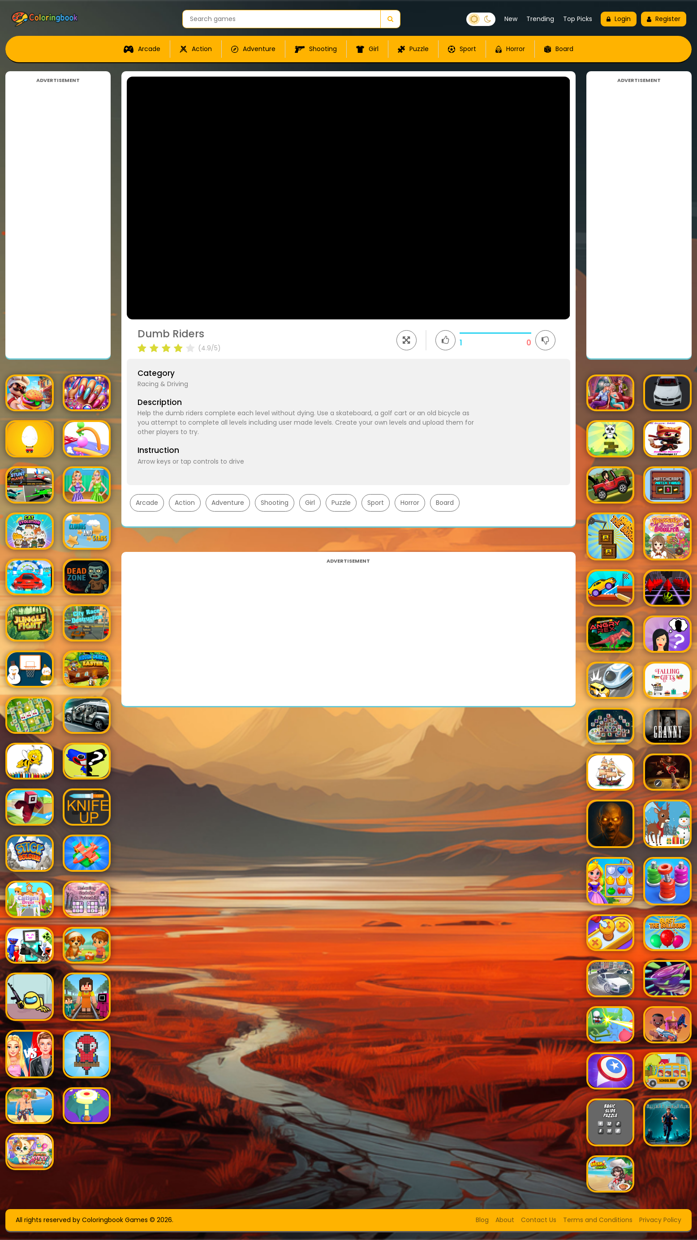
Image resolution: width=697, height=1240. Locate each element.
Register (663, 18)
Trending (540, 18)
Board (558, 48)
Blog (482, 1219)
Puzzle (413, 48)
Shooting (316, 48)
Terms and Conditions (597, 1219)
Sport (462, 48)
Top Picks (577, 18)
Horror (510, 48)
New (510, 18)
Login (619, 18)
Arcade (142, 48)
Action (196, 48)
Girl (367, 48)
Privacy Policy (660, 1219)
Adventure (253, 48)
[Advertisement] (58, 218)
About (504, 1219)
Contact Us (538, 1219)
